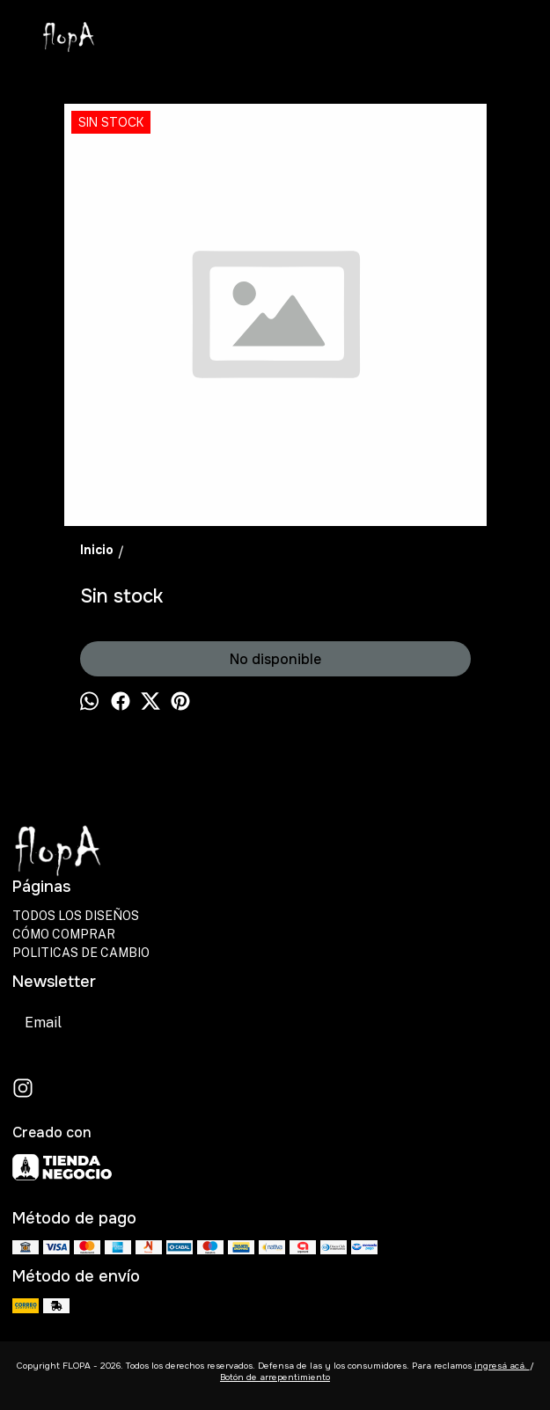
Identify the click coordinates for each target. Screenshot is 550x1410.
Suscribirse (222, 1022)
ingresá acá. (502, 1365)
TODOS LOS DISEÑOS (75, 916)
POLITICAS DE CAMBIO (81, 953)
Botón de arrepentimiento (275, 1377)
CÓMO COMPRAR (63, 934)
